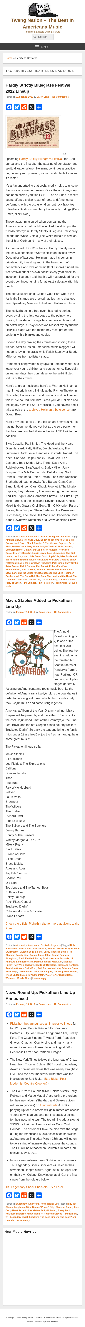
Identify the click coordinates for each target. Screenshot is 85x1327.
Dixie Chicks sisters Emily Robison (37, 1210)
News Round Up (49, 1204)
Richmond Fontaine (68, 965)
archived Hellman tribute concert (50, 409)
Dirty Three (33, 546)
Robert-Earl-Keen (58, 566)
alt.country (21, 536)
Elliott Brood (52, 955)
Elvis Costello (65, 546)
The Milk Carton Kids (29, 579)
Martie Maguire (35, 1213)
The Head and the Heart (59, 576)
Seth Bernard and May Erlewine (54, 968)
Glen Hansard (50, 550)
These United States (16, 975)
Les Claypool (20, 556)
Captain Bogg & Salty (31, 952)
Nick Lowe (42, 559)
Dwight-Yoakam (48, 546)
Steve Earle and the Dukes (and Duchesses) (29, 573)
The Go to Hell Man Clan (33, 576)
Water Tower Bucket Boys (59, 975)
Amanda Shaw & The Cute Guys (22, 540)
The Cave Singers (43, 971)
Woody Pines (24, 978)
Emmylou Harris (14, 550)
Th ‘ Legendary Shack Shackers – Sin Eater (34, 1187)
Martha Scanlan (42, 961)
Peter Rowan (12, 566)
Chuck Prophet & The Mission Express (46, 543)
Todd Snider (60, 583)
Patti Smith (58, 563)
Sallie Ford (30, 968)
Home (9, 58)
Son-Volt (41, 569)
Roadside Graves (15, 968)
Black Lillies (25, 948)
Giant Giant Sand (33, 550)
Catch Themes (51, 1322)
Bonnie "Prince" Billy (59, 948)
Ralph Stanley (27, 566)
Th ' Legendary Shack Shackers (22, 1217)
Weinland (10, 978)
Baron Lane (43, 97)
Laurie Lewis (39, 553)
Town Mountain (36, 975)
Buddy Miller (47, 540)
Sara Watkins (28, 569)
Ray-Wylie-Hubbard (24, 965)
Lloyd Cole (53, 556)
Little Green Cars (38, 556)
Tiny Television (45, 583)
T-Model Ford (25, 971)
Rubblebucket (13, 569)
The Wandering (49, 579)
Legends (56, 945)
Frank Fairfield (26, 958)
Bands (44, 536)
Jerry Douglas (23, 553)
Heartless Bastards (59, 958)
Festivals (65, 536)
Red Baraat (42, 566)
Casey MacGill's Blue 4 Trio (58, 952)
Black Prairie (39, 948)
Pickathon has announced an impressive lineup (41, 1023)
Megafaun (57, 961)
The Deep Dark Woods (65, 971)
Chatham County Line (17, 955)
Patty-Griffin (71, 563)
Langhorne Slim (24, 961)
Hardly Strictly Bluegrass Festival (41, 158)
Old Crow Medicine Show (62, 559)
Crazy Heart (12, 1210)
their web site (48, 1105)
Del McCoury (19, 546)
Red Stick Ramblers (45, 965)
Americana (33, 536)
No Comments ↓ (60, 97)
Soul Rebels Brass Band (60, 569)
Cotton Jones (37, 955)
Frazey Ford (41, 958)
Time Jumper (29, 583)
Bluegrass (54, 536)
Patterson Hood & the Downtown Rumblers (28, 563)
